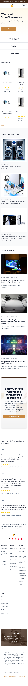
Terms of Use (4, 613)
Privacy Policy (4, 606)
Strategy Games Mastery (21, 580)
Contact (3, 600)
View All (3, 125)
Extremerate (13, 559)
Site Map (3, 609)
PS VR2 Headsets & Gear (4, 553)
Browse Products (8, 29)
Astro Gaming (13, 566)
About (2, 596)
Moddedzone (13, 556)
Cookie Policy (4, 603)
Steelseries (13, 563)
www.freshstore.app (14, 673)
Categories (3, 564)
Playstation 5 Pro (6, 235)
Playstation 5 (5, 165)
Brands (12, 569)
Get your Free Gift (14, 416)
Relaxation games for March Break (22, 569)
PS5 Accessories (6, 200)
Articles (21, 584)
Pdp (11, 553)
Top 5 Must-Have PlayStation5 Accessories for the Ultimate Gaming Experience (13, 321)
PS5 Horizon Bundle (7, 82)
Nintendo (3, 561)
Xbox (2, 558)
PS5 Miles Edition (21, 112)
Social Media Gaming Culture (22, 562)
